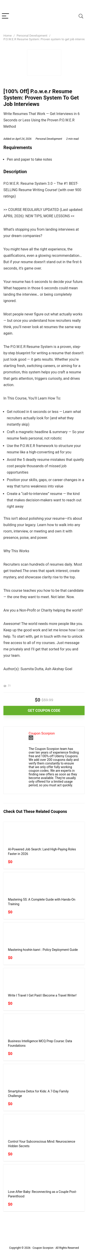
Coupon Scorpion (42, 733)
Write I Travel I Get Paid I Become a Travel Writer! (42, 995)
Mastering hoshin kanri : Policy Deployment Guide (43, 950)
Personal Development (32, 35)
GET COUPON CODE (44, 710)
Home (7, 35)
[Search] (80, 16)
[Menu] (5, 16)
